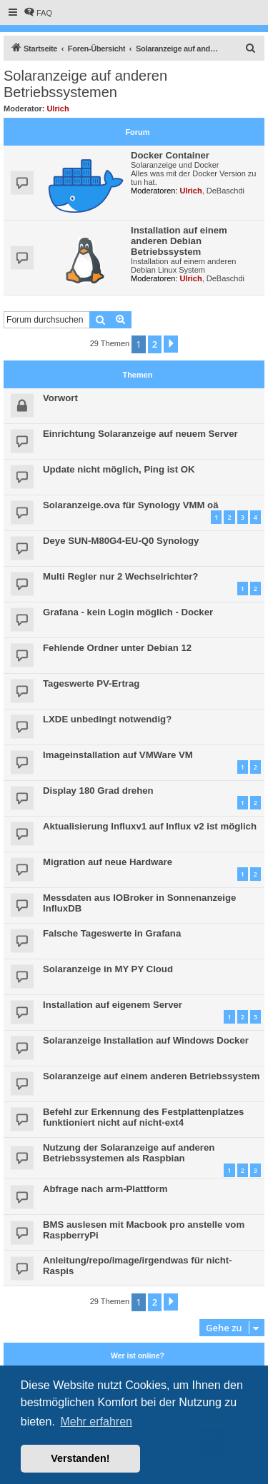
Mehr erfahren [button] (96, 1421)
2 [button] (154, 344)
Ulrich (58, 108)
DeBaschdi (225, 190)
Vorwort (60, 398)
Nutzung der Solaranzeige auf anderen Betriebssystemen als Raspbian (128, 1153)
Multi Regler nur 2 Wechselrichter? (120, 576)
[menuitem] (38, 12)
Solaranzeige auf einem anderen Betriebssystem (151, 1076)
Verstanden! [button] (80, 1458)
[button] (171, 344)
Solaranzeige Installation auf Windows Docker (146, 1040)
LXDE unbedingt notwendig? (107, 719)
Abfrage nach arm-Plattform (105, 1188)
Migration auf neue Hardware (107, 862)
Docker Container (170, 155)
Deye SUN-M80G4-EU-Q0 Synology (121, 540)
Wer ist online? (137, 1355)
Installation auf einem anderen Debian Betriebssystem (179, 241)
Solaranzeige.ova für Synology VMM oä (130, 505)
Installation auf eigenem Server (112, 1004)
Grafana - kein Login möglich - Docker (128, 612)
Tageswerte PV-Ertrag (91, 683)
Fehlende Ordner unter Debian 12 (117, 647)
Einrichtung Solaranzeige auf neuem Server (140, 433)
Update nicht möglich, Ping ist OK (118, 469)
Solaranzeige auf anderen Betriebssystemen (85, 84)
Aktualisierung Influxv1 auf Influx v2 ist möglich (150, 826)
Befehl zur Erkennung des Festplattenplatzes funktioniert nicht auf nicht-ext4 (143, 1117)
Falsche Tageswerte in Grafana (112, 933)
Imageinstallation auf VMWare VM (118, 754)
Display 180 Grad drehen (98, 790)
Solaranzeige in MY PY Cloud (108, 969)
